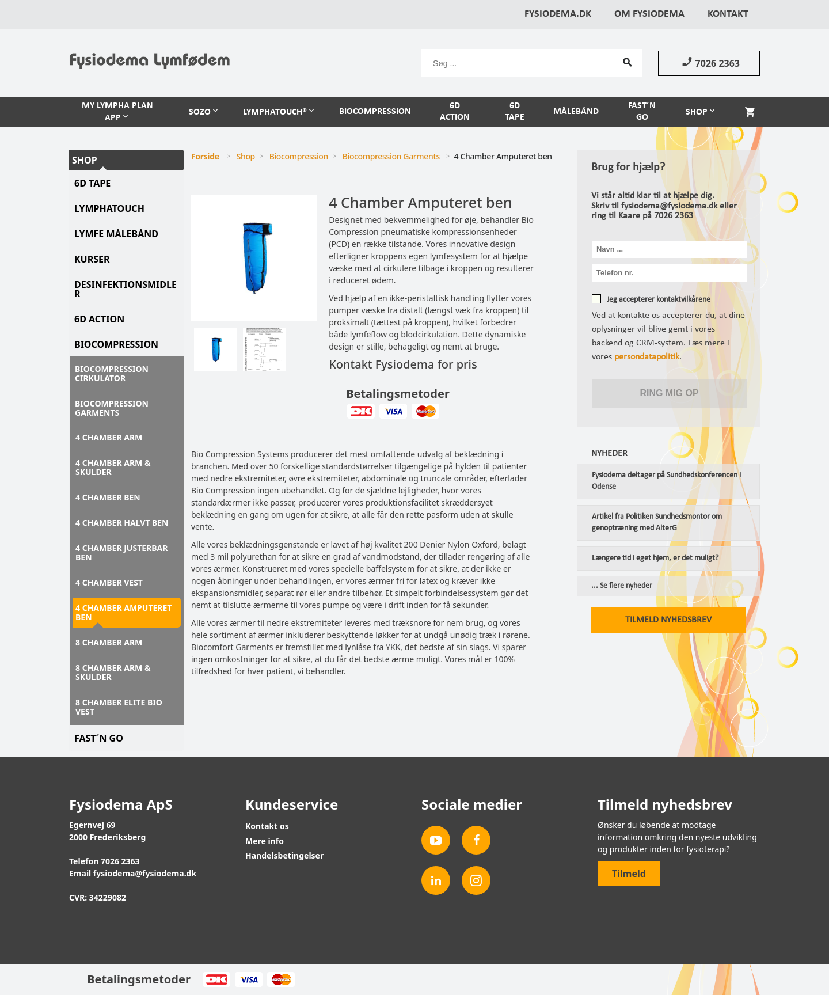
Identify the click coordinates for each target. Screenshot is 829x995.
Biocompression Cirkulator (112, 373)
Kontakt (728, 14)
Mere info (264, 841)
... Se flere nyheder (621, 586)
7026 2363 (709, 63)
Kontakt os (267, 826)
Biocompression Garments (112, 408)
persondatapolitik (646, 357)
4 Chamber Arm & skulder (112, 467)
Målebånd (576, 111)
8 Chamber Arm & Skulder (112, 672)
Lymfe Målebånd (116, 233)
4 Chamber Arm (108, 437)
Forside (205, 156)
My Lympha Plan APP (117, 112)
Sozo (200, 112)
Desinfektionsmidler (125, 289)
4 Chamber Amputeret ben (123, 612)
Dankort (360, 411)
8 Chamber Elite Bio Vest (118, 707)
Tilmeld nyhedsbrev (668, 620)
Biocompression (375, 111)
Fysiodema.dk (557, 14)
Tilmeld (629, 873)
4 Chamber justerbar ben (121, 552)
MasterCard (425, 411)
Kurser (92, 259)
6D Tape (514, 111)
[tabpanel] (254, 258)
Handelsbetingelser (284, 855)
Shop (697, 112)
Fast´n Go (642, 111)
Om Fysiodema (649, 14)
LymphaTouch (109, 208)
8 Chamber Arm (108, 642)
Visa (393, 411)
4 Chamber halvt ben (122, 522)
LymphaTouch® (275, 112)
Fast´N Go (98, 738)
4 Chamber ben (107, 497)
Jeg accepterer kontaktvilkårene (658, 299)
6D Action (455, 111)
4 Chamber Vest (109, 582)
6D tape (92, 183)
